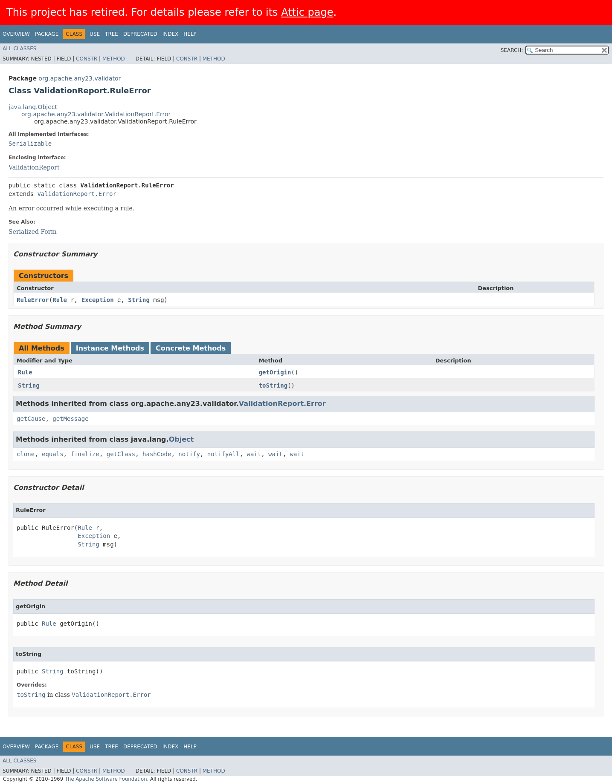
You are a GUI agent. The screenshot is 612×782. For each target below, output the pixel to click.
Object (181, 439)
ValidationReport (34, 167)
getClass (121, 454)
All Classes (19, 49)
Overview (16, 34)
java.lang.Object (33, 107)
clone (26, 454)
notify (189, 454)
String (139, 299)
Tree (111, 34)
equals (53, 454)
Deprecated (140, 34)
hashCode (156, 454)
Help (190, 34)
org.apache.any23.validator (79, 78)
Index (170, 34)
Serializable (30, 143)
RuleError (33, 299)
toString (273, 385)
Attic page (307, 12)
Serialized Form (33, 231)
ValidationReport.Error (76, 193)
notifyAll (223, 454)
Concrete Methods (191, 348)
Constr (86, 59)
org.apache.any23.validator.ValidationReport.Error (96, 114)
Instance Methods (110, 348)
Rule (59, 299)
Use (95, 34)
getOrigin (275, 372)
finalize (84, 454)
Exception (97, 299)
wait (254, 454)
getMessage (70, 418)
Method (113, 59)
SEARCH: (512, 50)
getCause (31, 418)
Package (46, 34)
